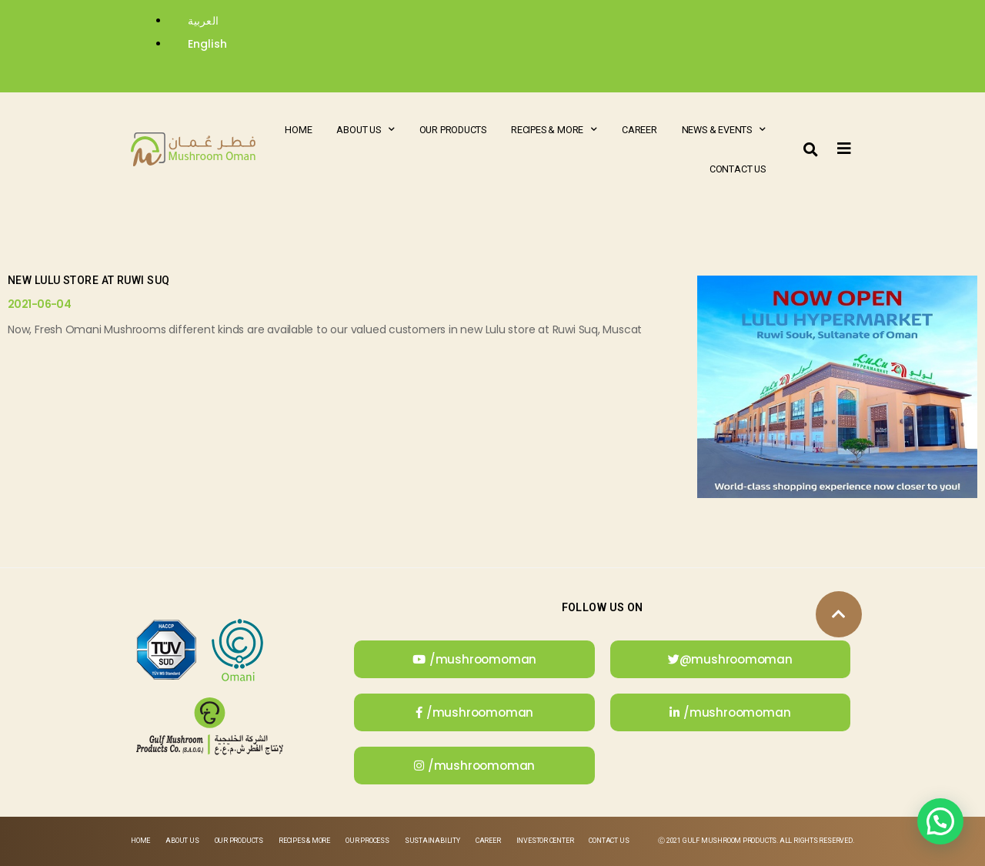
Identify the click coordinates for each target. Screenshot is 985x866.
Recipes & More (554, 130)
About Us (365, 130)
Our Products (452, 129)
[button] (811, 149)
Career (639, 129)
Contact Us (738, 169)
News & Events (724, 130)
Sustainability (432, 840)
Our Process (367, 840)
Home (298, 129)
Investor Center (545, 840)
